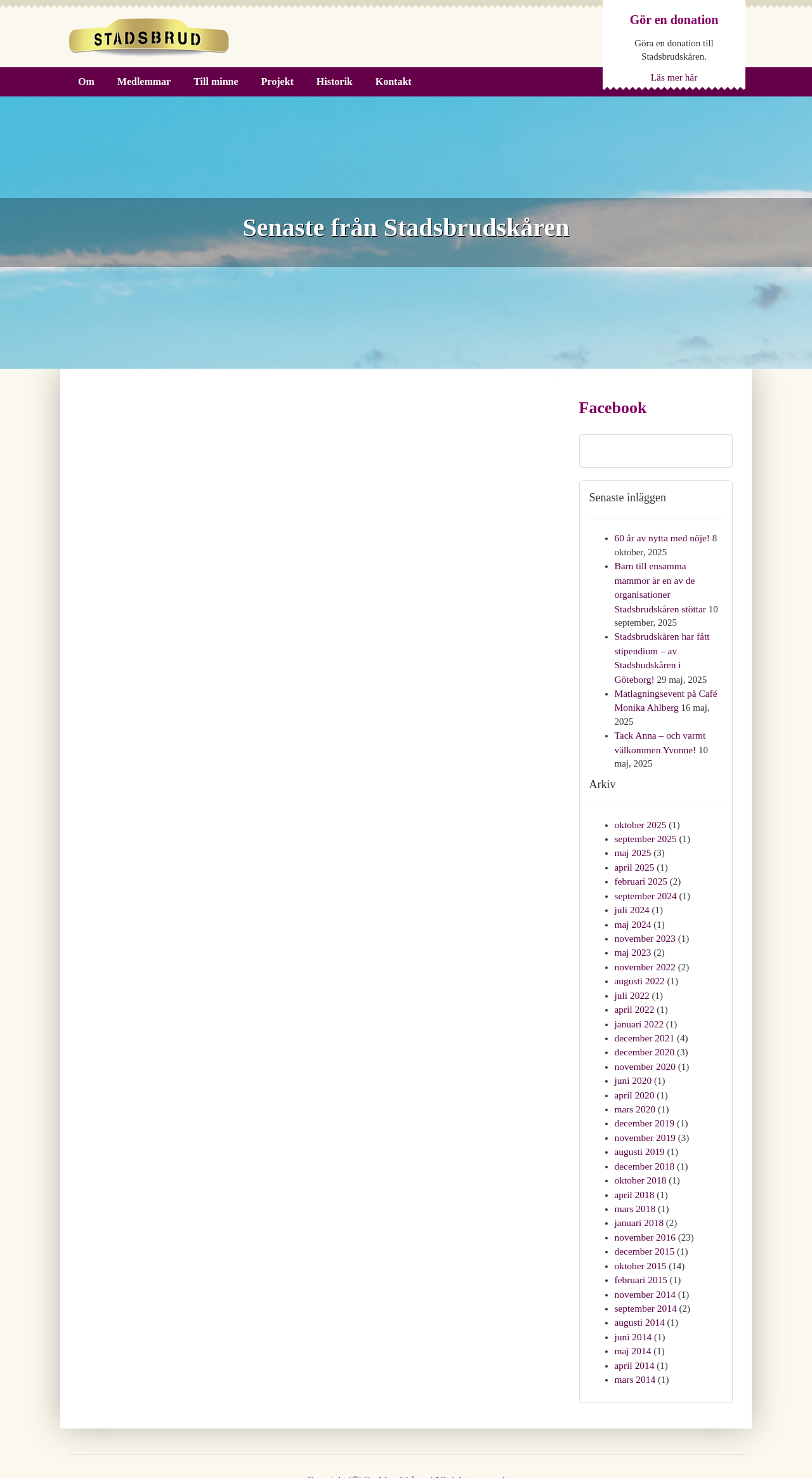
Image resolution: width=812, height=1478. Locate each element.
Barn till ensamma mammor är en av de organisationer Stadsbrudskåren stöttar (668, 578)
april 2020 (634, 1060)
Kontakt (394, 81)
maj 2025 (632, 829)
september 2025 (645, 816)
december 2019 (644, 1088)
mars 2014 (635, 1333)
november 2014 (644, 1251)
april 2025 (634, 843)
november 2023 (644, 911)
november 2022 (644, 938)
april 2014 (634, 1319)
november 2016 (644, 1196)
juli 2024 (632, 884)
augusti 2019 (639, 1115)
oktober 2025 (640, 802)
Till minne (215, 81)
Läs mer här (674, 77)
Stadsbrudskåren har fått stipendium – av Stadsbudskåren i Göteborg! (668, 633)
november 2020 (644, 1033)
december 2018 (644, 1128)
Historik (335, 81)
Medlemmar (144, 81)
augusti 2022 (639, 952)
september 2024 (645, 870)
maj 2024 (632, 897)
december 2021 (644, 1006)
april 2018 (634, 1156)
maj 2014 (632, 1305)
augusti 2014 (639, 1278)
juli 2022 (632, 965)
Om (86, 81)
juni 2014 (633, 1291)
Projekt (277, 81)
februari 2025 (640, 857)
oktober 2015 (640, 1223)
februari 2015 (640, 1237)
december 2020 (644, 1020)
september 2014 (645, 1265)
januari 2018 (638, 1183)
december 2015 (644, 1210)
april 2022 (634, 979)
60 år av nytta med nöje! (661, 537)
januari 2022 (638, 992)
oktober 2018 (640, 1142)
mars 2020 (635, 1074)
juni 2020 (633, 1047)
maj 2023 (632, 925)
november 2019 (644, 1101)
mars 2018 (635, 1170)
